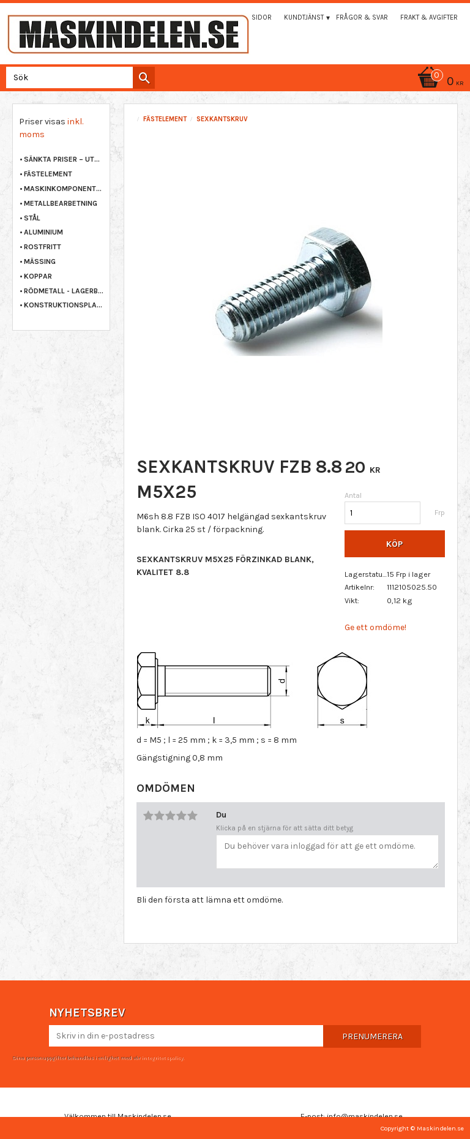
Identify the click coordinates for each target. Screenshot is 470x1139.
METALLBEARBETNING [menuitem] (60, 203)
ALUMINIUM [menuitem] (43, 232)
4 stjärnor (181, 815)
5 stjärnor (192, 815)
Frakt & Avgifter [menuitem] (429, 17)
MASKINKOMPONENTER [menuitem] (63, 188)
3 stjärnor (170, 815)
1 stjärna (148, 815)
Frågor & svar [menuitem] (362, 17)
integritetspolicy (162, 1057)
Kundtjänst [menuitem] (304, 17)
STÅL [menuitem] (32, 218)
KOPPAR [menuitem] (38, 276)
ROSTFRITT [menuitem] (42, 246)
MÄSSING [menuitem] (40, 261)
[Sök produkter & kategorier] (78, 77)
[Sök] (144, 78)
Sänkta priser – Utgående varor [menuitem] (63, 159)
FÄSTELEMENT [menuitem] (48, 174)
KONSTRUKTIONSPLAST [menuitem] (63, 305)
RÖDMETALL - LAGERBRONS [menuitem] (63, 291)
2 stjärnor (159, 815)
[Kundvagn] (235, 82)
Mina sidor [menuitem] (253, 17)
